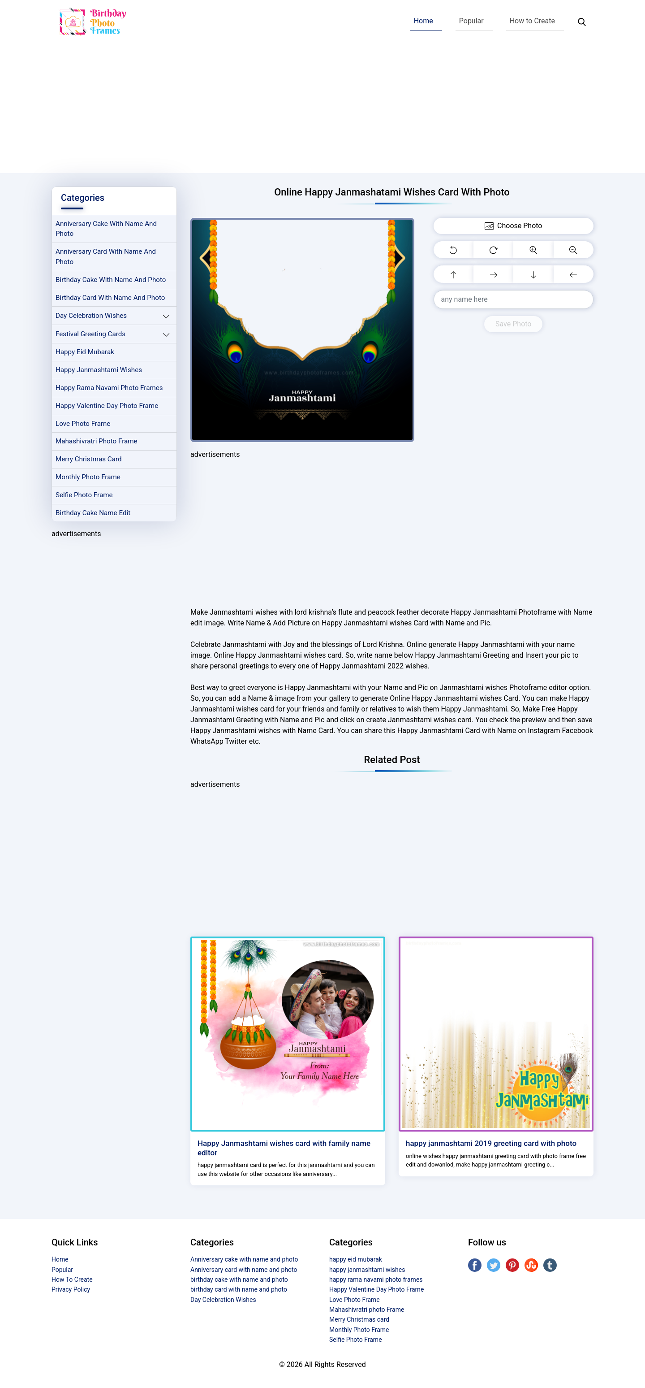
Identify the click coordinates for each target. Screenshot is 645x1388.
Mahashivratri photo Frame (97, 441)
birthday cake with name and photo (111, 280)
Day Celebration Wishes (91, 316)
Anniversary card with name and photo (106, 256)
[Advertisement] (322, 110)
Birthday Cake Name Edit (93, 513)
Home (423, 21)
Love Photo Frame (83, 424)
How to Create (532, 21)
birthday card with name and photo (110, 298)
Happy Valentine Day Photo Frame (107, 406)
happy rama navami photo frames (109, 388)
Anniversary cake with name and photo (106, 229)
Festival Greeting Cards (90, 334)
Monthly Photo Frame (88, 477)
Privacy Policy (71, 1289)
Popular (471, 21)
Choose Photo (513, 225)
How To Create (72, 1279)
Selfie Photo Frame (84, 495)
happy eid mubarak (85, 352)
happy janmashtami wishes (99, 370)
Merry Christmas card (89, 459)
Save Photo (513, 324)
